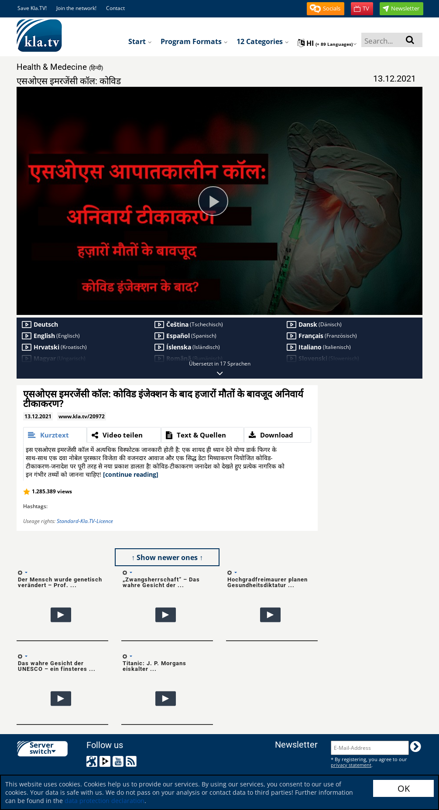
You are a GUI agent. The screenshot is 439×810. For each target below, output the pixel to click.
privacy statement (351, 765)
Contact (115, 8)
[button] (325, 8)
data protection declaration (104, 800)
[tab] (55, 435)
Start (140, 41)
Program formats (194, 41)
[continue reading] (130, 474)
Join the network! (76, 8)
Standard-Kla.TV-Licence (85, 521)
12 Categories (263, 41)
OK (404, 788)
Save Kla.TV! (32, 8)
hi (327, 43)
